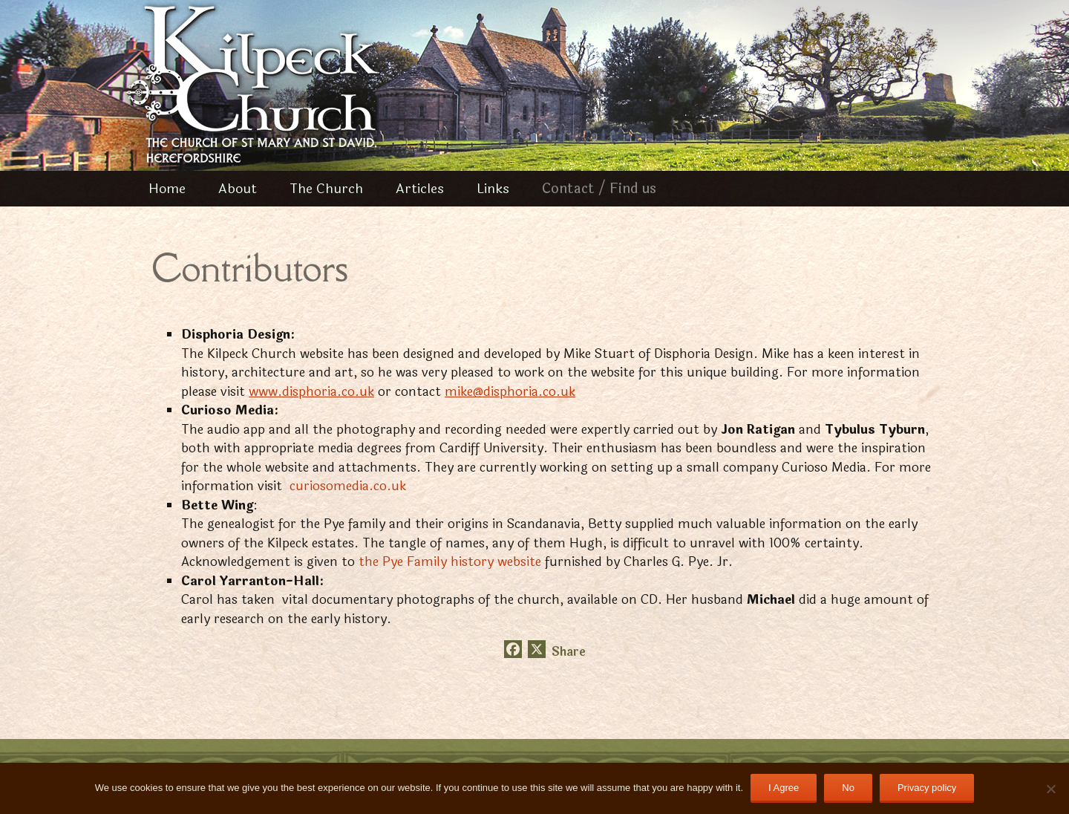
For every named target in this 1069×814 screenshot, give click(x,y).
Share (569, 652)
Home (167, 188)
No (848, 787)
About (237, 188)
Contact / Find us (599, 188)
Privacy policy (927, 787)
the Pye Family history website (452, 562)
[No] (1050, 788)
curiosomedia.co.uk (348, 486)
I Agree (783, 787)
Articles (420, 188)
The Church (326, 188)
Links (493, 188)
